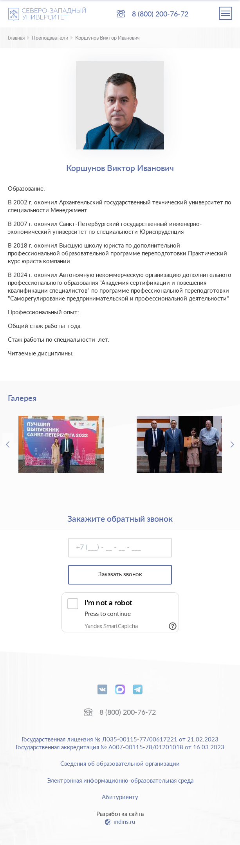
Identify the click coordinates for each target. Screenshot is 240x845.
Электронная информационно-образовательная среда (120, 781)
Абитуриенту (120, 797)
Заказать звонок (120, 574)
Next (232, 444)
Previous (8, 444)
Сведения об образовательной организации (120, 764)
